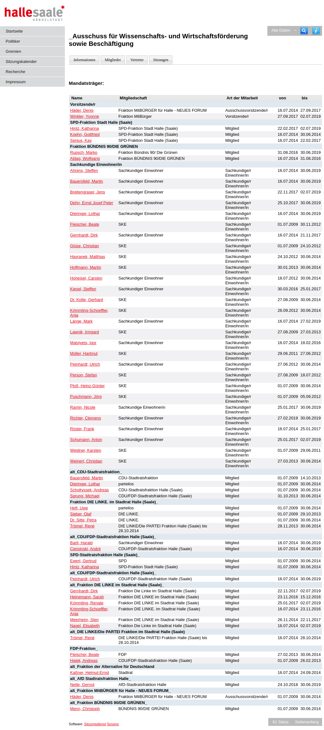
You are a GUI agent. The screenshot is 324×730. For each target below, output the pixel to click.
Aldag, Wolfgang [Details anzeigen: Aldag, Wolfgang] (85, 158)
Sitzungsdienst (95, 724)
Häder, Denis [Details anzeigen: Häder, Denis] (82, 110)
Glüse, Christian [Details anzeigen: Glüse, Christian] (84, 245)
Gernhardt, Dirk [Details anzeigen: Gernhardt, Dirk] (84, 235)
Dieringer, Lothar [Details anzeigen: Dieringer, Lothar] (85, 213)
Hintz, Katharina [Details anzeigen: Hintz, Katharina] (84, 128)
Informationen (85, 60)
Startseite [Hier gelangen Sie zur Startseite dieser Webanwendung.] (14, 31)
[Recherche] (304, 31)
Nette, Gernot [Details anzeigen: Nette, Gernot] (82, 684)
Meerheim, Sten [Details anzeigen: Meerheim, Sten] (84, 619)
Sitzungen (160, 60)
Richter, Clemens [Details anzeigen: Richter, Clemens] (85, 418)
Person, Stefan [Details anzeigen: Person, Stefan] (83, 375)
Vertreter (137, 60)
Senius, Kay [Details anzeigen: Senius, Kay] (81, 140)
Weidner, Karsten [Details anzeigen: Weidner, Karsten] (85, 450)
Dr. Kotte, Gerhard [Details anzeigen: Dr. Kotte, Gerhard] (86, 299)
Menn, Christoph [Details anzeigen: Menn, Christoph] (85, 708)
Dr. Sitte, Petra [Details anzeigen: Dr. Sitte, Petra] (83, 520)
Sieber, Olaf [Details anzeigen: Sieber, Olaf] (80, 514)
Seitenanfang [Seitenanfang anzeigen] (307, 722)
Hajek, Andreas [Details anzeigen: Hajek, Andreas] (84, 660)
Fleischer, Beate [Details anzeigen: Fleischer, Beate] (84, 224)
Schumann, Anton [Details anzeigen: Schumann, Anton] (86, 439)
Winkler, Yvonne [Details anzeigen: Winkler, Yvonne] (84, 116)
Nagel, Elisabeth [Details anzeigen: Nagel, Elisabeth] (85, 625)
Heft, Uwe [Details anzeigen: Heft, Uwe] (79, 508)
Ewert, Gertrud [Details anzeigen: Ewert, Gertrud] (83, 560)
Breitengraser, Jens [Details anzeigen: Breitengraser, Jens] (87, 192)
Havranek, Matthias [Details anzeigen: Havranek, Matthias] (87, 256)
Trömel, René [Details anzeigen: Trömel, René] (82, 526)
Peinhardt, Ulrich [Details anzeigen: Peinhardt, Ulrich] (85, 364)
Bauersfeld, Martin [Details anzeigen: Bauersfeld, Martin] (86, 181)
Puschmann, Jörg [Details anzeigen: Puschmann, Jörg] (86, 396)
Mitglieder (113, 60)
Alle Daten (280, 30)
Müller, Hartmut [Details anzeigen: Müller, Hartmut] (84, 353)
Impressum (16, 81)
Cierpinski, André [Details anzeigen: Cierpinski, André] (85, 548)
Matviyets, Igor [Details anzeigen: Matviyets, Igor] (83, 342)
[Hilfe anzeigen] (316, 31)
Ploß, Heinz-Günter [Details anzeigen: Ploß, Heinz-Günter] (87, 385)
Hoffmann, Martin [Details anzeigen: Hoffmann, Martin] (85, 267)
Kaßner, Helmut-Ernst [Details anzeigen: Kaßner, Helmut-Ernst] (89, 672)
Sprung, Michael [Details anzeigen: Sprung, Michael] (84, 496)
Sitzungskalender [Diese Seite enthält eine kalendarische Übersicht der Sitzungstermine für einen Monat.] (21, 61)
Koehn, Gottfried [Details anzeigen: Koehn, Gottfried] (85, 134)
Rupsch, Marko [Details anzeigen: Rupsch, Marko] (83, 152)
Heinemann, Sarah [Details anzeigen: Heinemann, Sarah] (87, 597)
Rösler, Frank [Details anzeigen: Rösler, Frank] (82, 428)
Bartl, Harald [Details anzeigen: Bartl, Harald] (81, 542)
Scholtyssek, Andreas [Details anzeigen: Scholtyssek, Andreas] (89, 490)
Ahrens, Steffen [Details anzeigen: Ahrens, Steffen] (84, 170)
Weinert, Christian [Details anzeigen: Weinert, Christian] (86, 461)
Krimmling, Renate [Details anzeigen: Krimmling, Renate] (86, 603)
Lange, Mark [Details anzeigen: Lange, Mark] (81, 321)
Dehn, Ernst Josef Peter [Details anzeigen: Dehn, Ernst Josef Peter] (91, 202)
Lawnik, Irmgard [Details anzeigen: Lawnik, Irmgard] (84, 332)
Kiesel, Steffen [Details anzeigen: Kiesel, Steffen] (83, 288)
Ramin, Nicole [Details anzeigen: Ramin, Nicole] (83, 407)
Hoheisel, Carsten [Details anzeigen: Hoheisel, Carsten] (86, 278)
